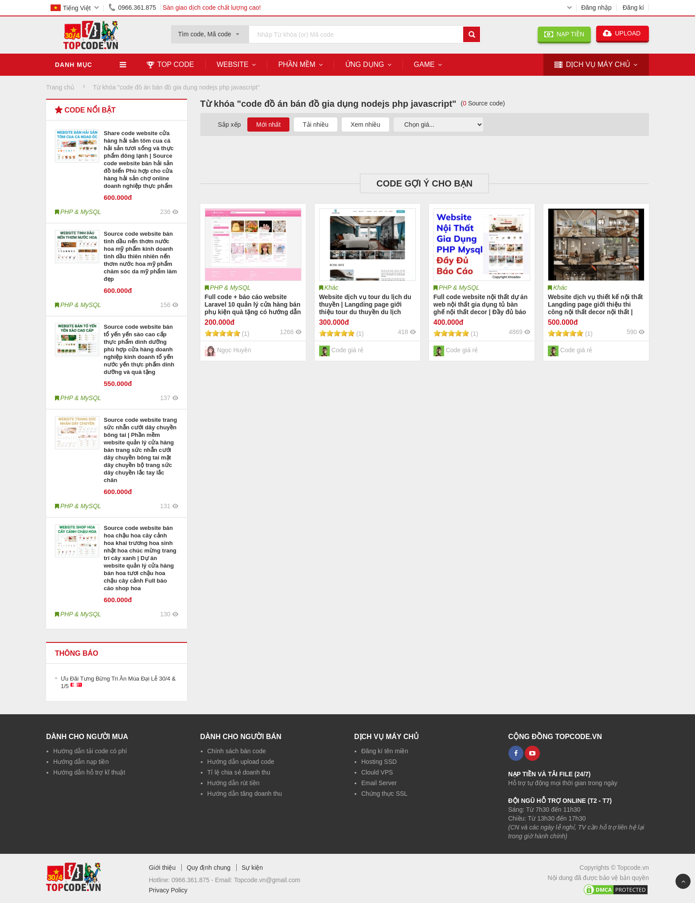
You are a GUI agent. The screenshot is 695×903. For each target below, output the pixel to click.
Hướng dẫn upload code (240, 761)
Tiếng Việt (71, 8)
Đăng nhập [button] (596, 7)
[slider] (222, 333)
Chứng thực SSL (384, 793)
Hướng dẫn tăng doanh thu (244, 793)
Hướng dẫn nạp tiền (81, 761)
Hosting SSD (379, 761)
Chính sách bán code (236, 751)
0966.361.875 (130, 7)
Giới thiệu (162, 867)
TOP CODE (170, 64)
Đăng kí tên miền (384, 751)
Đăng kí (633, 7)
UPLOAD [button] (622, 33)
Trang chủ (60, 87)
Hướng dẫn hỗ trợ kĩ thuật (89, 772)
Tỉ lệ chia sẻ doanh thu (238, 772)
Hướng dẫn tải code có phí (90, 751)
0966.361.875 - (193, 880)
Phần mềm (297, 64)
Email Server (379, 782)
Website (233, 64)
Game (424, 64)
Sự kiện (252, 867)
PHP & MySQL (230, 287)
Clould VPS (377, 772)
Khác (331, 287)
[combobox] (210, 31)
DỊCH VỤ (592, 65)
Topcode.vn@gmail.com (267, 880)
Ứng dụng (364, 64)
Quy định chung (208, 867)
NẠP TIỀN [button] (564, 34)
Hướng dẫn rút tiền (233, 782)
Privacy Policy (168, 890)
